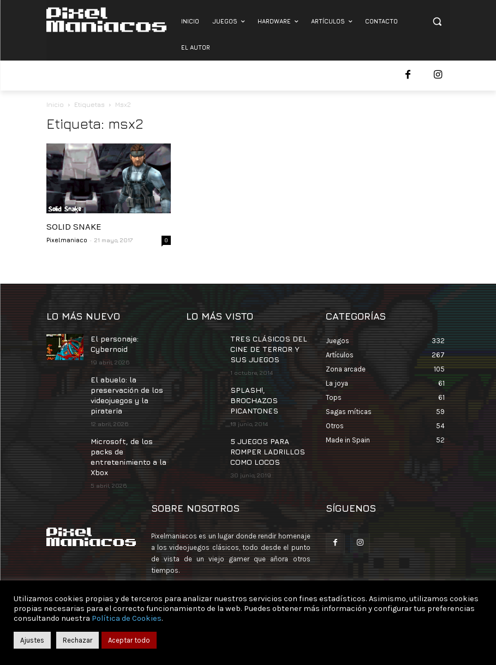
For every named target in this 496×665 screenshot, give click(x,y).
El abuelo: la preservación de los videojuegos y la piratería (124, 390)
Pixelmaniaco (66, 239)
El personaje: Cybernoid (113, 342)
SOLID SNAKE (73, 226)
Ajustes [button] (32, 640)
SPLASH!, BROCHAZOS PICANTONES (266, 390)
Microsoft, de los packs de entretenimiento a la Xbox (130, 442)
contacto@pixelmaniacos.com (246, 572)
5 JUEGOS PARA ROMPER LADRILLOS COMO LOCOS (261, 433)
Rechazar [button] (77, 640)
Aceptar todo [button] (129, 640)
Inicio (55, 104)
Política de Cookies (127, 618)
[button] (437, 21)
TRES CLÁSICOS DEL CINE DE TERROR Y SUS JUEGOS (267, 347)
